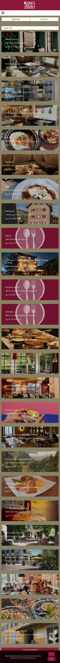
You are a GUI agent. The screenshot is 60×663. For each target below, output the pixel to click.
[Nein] (58, 657)
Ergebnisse (15, 19)
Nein (51, 659)
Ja (51, 654)
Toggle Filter (7, 28)
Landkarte (44, 19)
